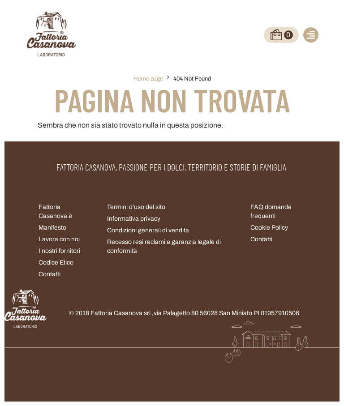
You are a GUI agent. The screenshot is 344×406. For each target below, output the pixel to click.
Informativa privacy (133, 218)
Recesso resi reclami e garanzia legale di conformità (164, 246)
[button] (310, 35)
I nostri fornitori (59, 251)
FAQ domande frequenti (271, 211)
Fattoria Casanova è (55, 211)
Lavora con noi (59, 239)
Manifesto (52, 227)
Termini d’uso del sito (136, 207)
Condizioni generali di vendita (148, 230)
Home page (148, 79)
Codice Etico (56, 262)
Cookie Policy (269, 227)
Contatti (261, 239)
